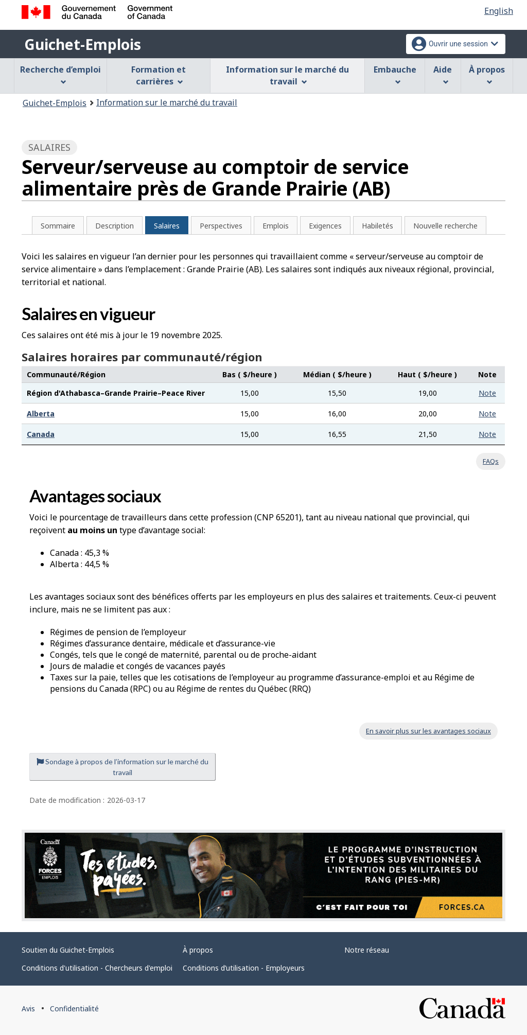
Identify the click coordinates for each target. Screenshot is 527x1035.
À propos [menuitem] (487, 74)
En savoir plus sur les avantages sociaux (428, 730)
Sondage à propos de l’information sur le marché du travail (122, 767)
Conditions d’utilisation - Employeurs (244, 968)
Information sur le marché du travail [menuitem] (287, 75)
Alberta (41, 413)
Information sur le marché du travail (166, 102)
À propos (198, 950)
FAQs (491, 461)
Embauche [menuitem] (395, 74)
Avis (28, 1008)
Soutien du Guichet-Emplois (68, 950)
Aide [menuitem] (442, 74)
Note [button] (487, 393)
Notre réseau (366, 950)
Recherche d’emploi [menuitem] (60, 74)
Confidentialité (74, 1008)
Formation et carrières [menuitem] (158, 75)
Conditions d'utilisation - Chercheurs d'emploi (97, 968)
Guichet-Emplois (82, 44)
